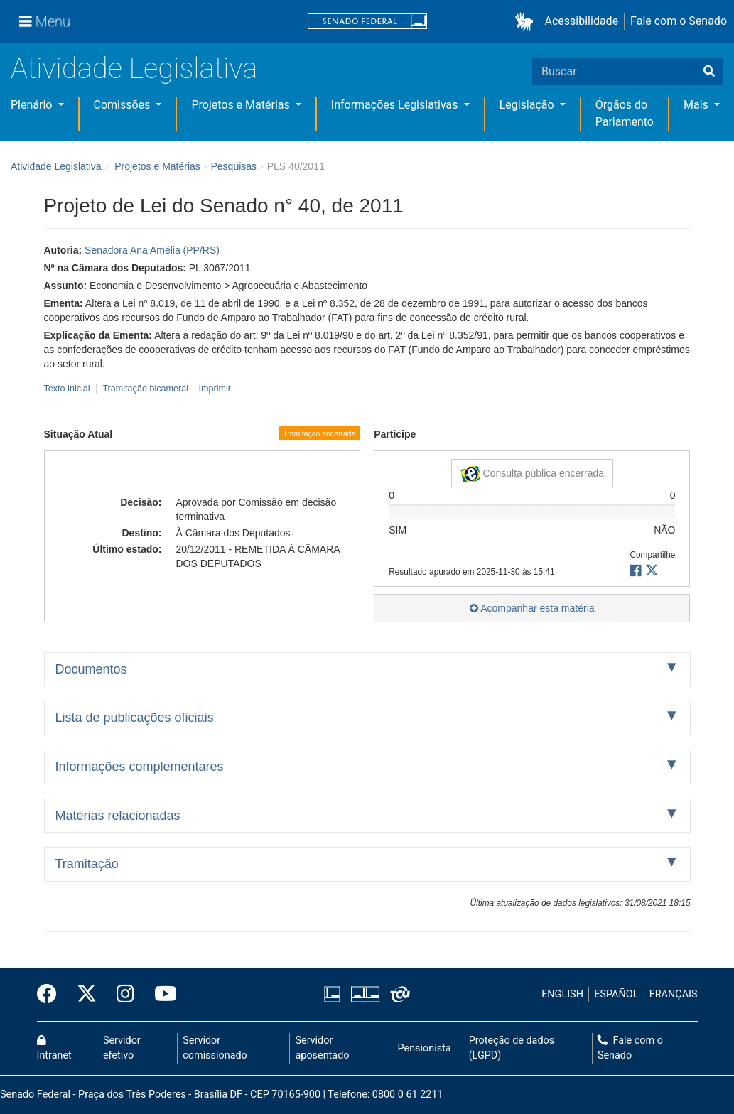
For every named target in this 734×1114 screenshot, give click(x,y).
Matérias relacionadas (117, 816)
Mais (697, 105)
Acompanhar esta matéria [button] (532, 608)
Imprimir (215, 389)
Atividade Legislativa (134, 68)
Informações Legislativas (396, 105)
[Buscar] (709, 72)
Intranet (54, 1048)
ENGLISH (562, 994)
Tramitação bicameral (145, 389)
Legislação (528, 105)
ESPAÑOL (616, 994)
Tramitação (87, 864)
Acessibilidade (582, 21)
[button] (527, 21)
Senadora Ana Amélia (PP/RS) (152, 250)
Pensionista (424, 1048)
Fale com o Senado (678, 21)
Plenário (33, 105)
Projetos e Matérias (241, 105)
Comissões (123, 105)
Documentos (91, 669)
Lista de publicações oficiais (134, 717)
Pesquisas (233, 166)
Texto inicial (68, 389)
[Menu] (44, 21)
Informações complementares (139, 766)
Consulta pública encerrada (532, 473)
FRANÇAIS (673, 994)
